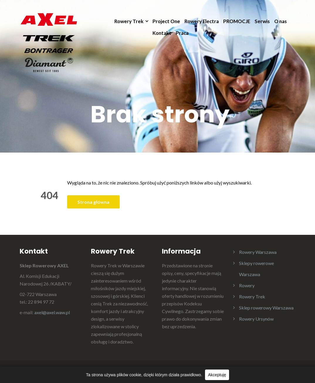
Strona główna (93, 202)
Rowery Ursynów (256, 319)
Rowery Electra (201, 21)
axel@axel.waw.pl (52, 312)
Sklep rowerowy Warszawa (266, 307)
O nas (280, 21)
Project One (166, 21)
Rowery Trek (128, 21)
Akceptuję (217, 374)
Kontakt (162, 33)
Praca (182, 33)
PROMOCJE (236, 21)
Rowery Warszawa (258, 252)
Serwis (262, 21)
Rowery (247, 285)
